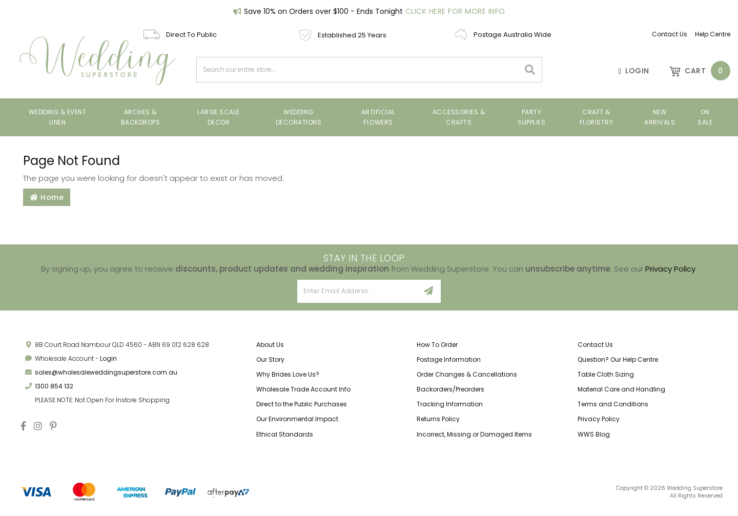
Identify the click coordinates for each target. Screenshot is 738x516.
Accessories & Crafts (459, 117)
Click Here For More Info (455, 11)
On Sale (705, 117)
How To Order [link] (437, 344)
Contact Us (669, 34)
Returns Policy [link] (438, 419)
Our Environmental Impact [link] (297, 419)
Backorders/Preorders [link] (450, 389)
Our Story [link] (270, 359)
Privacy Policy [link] (599, 419)
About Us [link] (270, 344)
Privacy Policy (670, 268)
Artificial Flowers (378, 117)
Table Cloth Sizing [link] (606, 374)
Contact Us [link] (595, 344)
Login (108, 358)
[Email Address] (357, 291)
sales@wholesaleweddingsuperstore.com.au (106, 372)
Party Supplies (531, 117)
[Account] (628, 70)
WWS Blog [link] (594, 434)
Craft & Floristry (596, 117)
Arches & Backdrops (140, 117)
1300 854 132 (54, 386)
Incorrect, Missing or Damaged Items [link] (474, 434)
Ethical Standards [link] (284, 434)
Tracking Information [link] (450, 404)
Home (47, 197)
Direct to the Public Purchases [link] (301, 404)
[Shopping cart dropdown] (695, 70)
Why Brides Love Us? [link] (287, 374)
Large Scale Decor (218, 117)
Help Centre (712, 34)
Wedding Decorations (299, 117)
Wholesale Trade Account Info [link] (303, 389)
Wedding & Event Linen (58, 117)
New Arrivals (659, 117)
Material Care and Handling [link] (621, 389)
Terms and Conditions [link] (613, 404)
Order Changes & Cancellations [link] (467, 374)
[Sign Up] (428, 291)
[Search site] (530, 69)
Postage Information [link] (449, 359)
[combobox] (358, 69)
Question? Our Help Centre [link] (618, 359)
